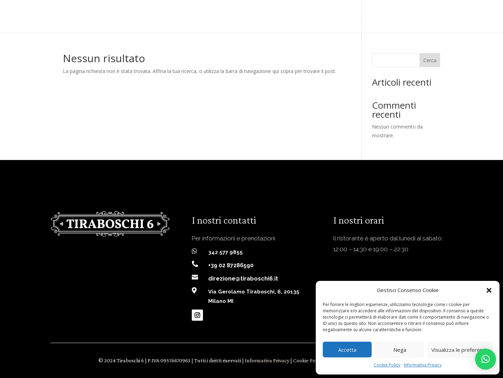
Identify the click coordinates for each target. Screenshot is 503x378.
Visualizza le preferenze (460, 349)
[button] (489, 290)
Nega (399, 349)
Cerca (429, 60)
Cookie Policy (387, 365)
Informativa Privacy (423, 365)
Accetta (347, 349)
